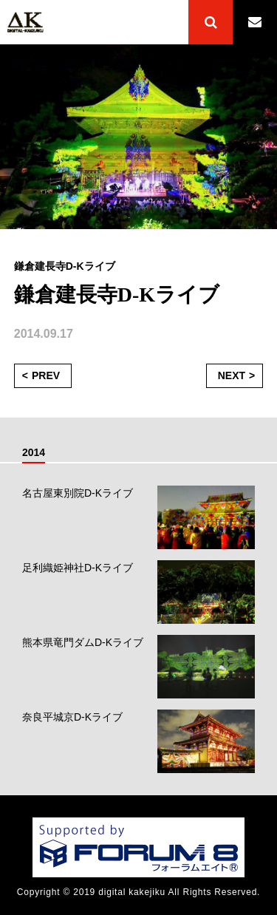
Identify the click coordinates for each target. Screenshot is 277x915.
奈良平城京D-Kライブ (72, 717)
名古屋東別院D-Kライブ (77, 493)
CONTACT (255, 22)
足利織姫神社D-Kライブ (77, 568)
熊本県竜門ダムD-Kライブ (82, 642)
